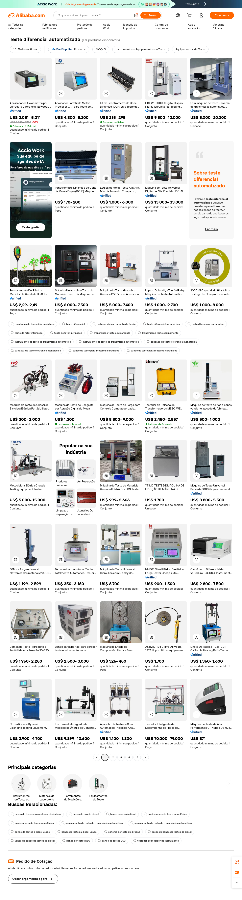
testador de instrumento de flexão (114, 324)
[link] (237, 861)
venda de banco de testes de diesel (33, 840)
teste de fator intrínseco (27, 333)
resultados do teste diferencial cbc (32, 324)
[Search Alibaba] (94, 15)
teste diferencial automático (161, 324)
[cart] (190, 16)
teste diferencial (73, 324)
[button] (136, 15)
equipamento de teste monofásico (165, 814)
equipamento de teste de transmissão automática (92, 823)
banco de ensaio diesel (84, 814)
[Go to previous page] (96, 757)
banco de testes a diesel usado (30, 831)
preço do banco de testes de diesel (170, 831)
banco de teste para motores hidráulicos (94, 350)
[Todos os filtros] (25, 49)
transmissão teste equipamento (110, 333)
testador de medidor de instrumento (156, 840)
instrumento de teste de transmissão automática (41, 341)
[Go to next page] (145, 757)
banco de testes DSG (76, 840)
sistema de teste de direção (122, 831)
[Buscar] (150, 15)
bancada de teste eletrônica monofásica (172, 341)
